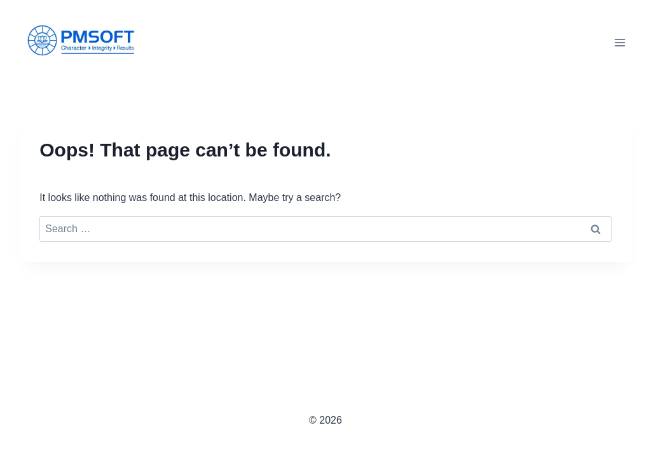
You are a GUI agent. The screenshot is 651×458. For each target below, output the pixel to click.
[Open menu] (620, 42)
